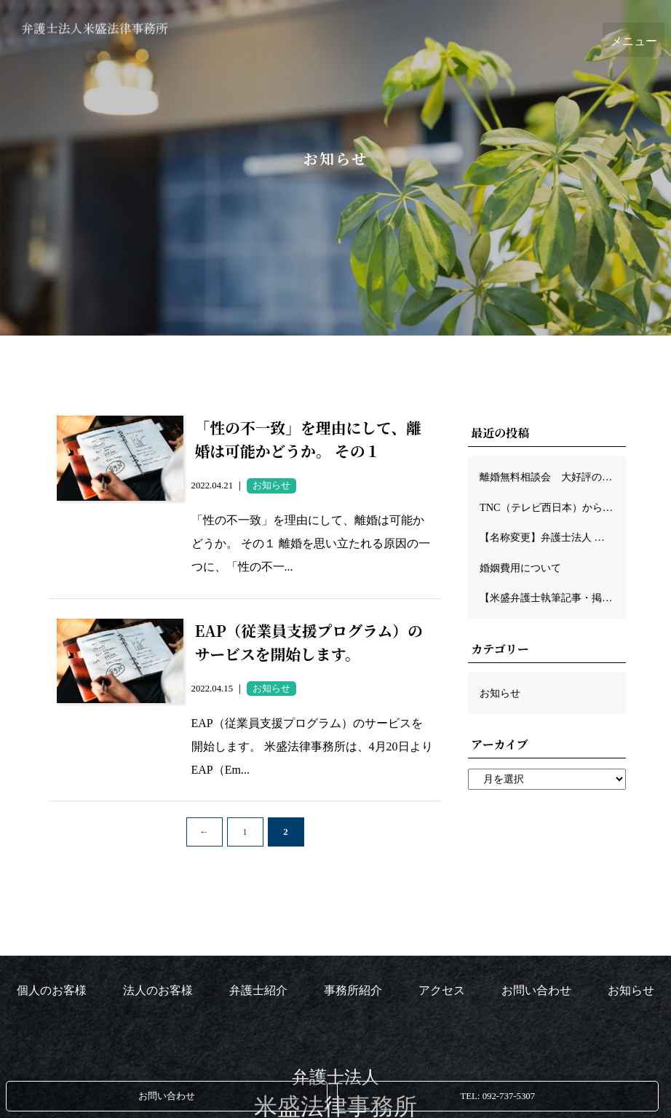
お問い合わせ (166, 1096)
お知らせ (500, 693)
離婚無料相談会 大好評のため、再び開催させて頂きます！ (553, 477)
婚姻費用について (520, 568)
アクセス (441, 990)
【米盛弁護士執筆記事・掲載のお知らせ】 (553, 597)
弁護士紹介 (258, 990)
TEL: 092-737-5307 (497, 1096)
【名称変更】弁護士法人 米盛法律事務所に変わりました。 (553, 537)
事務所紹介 (353, 990)
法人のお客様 (158, 990)
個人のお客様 (52, 990)
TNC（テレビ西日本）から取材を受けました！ (553, 507)
